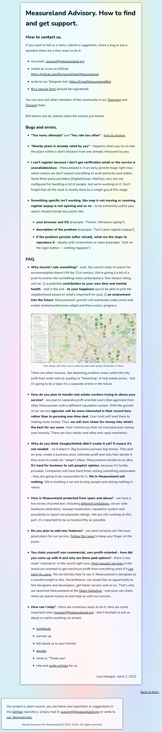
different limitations (95, 503)
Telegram (114, 100)
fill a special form (43, 89)
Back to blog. (150, 692)
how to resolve (114, 135)
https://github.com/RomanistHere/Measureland (65, 74)
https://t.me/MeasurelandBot (90, 81)
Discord (31, 105)
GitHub (17, 712)
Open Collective (90, 591)
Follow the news (82, 536)
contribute (43, 629)
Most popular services (107, 563)
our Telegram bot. (19, 717)
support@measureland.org (65, 61)
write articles (58, 665)
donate (41, 651)
